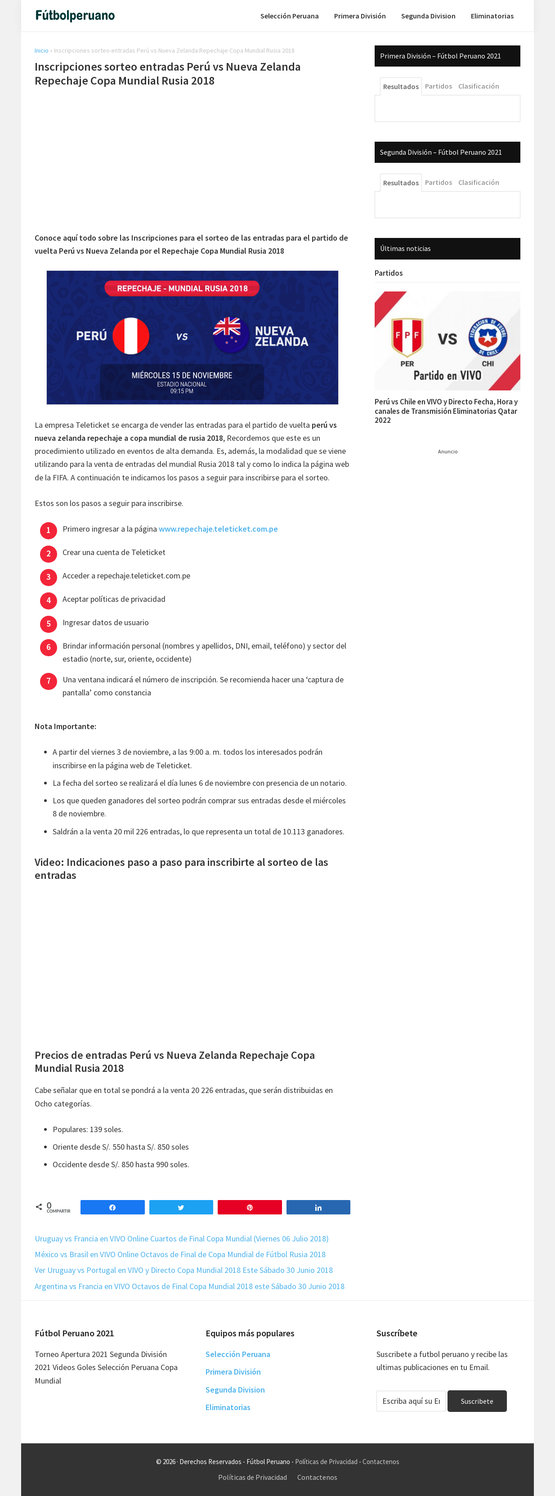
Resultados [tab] (401, 86)
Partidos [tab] (438, 85)
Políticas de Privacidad (326, 1461)
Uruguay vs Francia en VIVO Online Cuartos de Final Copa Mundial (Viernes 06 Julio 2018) (182, 1238)
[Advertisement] (192, 161)
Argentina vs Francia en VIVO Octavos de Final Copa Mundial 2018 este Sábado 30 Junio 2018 (190, 1286)
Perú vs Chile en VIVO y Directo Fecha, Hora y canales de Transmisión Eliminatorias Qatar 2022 (446, 411)
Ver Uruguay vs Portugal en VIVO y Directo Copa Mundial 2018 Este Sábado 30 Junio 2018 (184, 1270)
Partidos (389, 273)
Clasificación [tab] (478, 85)
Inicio (42, 50)
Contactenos (381, 1461)
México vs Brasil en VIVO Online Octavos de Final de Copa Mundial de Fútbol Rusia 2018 (180, 1254)
